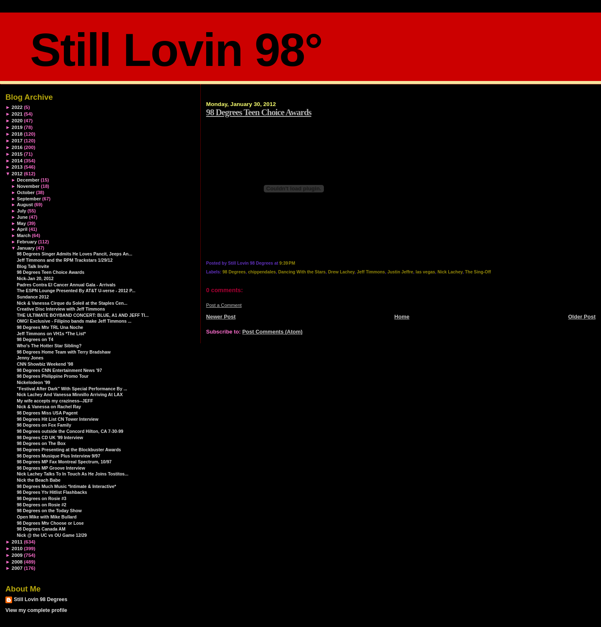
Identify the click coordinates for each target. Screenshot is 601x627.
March (23, 235)
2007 (17, 568)
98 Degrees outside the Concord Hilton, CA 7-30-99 (70, 431)
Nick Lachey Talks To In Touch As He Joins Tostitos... (72, 473)
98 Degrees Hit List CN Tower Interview (57, 419)
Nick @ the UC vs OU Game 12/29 (52, 535)
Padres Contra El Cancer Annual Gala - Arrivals (66, 284)
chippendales (261, 272)
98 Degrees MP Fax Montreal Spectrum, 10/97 (64, 461)
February (27, 241)
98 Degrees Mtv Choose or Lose (50, 523)
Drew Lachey (341, 272)
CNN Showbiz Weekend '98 (45, 364)
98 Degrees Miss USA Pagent (47, 412)
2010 (17, 548)
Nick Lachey (449, 272)
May (21, 223)
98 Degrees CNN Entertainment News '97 (59, 370)
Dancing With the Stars (302, 272)
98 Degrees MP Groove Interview (51, 467)
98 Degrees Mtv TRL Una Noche (50, 327)
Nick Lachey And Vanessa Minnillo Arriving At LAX (70, 394)
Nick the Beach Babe (39, 480)
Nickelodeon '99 (33, 382)
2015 (17, 154)
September (29, 198)
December (28, 179)
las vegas (425, 272)
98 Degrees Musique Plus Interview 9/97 (58, 455)
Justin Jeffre (400, 272)
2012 (17, 173)
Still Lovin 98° (176, 50)
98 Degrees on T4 (35, 339)
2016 (17, 147)
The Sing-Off (478, 272)
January (26, 247)
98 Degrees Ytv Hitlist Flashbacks (52, 492)
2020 (17, 120)
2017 (17, 140)
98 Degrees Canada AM (41, 528)
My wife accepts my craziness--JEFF (55, 400)
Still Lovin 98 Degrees (40, 599)
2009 (17, 555)
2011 (17, 541)
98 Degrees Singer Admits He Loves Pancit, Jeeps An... (74, 253)
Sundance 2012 (33, 296)
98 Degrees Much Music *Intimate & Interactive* (66, 486)
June (22, 217)
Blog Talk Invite (33, 266)
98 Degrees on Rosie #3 (41, 498)
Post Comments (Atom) (272, 332)
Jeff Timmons (371, 272)
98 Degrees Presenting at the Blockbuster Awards (69, 449)
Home (401, 317)
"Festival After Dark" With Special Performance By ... (72, 388)
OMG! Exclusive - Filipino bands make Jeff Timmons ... (74, 321)
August (25, 204)
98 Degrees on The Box (41, 443)
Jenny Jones (30, 357)
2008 (17, 561)
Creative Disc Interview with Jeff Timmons (61, 308)
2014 (17, 160)
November (28, 186)
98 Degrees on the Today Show (49, 510)
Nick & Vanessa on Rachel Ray (49, 406)
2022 (17, 107)
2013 (17, 166)
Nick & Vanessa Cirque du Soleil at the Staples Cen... (72, 303)
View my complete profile (36, 610)
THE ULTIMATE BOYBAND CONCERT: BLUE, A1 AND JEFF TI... (83, 315)
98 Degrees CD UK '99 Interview (50, 437)
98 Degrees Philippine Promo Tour (52, 376)
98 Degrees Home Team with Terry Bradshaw (64, 351)
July (21, 210)
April (22, 229)
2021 (17, 113)
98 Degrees (233, 272)
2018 (17, 134)
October (26, 192)
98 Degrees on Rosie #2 (41, 504)
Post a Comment (224, 305)
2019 (17, 127)
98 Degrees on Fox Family (44, 424)
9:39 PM (287, 263)
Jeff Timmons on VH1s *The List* (51, 333)
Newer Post (221, 317)
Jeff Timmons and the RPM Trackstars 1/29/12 (65, 260)
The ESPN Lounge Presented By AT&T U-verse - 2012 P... (76, 290)
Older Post (582, 317)
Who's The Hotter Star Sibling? (49, 345)
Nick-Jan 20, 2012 (35, 278)
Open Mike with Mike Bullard (46, 516)
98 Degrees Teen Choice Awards (258, 112)
